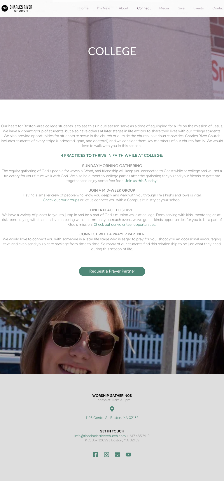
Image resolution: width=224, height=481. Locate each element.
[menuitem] (83, 8)
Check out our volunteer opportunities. (125, 224)
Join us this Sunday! (141, 180)
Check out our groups (61, 200)
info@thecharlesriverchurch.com (100, 436)
